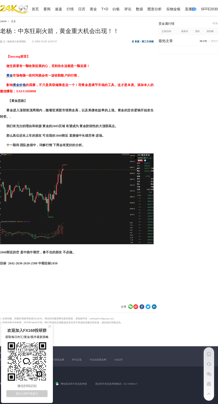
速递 (58, 9)
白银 (116, 9)
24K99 (3, 21)
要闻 (47, 9)
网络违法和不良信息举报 (74, 383)
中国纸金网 (58, 359)
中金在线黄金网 (98, 359)
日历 (81, 9)
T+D (104, 9)
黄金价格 (19, 85)
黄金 (93, 9)
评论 (127, 9)
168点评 (118, 359)
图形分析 (154, 9)
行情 (70, 9)
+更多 (215, 23)
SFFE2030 (209, 9)
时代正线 (77, 359)
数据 (139, 9)
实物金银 (173, 9)
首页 (35, 9)
